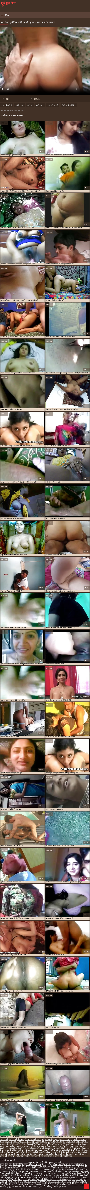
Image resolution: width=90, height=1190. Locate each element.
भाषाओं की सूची (41, 1185)
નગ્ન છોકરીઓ (32, 1170)
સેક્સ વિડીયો (47, 1166)
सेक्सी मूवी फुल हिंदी (81, 1154)
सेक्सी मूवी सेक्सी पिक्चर (63, 1156)
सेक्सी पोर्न (3, 1187)
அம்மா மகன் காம (70, 1177)
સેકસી (44, 1183)
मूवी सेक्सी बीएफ (82, 1143)
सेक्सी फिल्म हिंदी (23, 1179)
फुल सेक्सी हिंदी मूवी (12, 1143)
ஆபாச (11, 1187)
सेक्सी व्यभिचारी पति (52, 105)
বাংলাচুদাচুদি (54, 1175)
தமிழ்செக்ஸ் (26, 1168)
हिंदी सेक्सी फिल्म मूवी (46, 1170)
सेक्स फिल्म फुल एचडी (61, 1145)
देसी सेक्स (18, 1187)
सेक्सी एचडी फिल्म (32, 1172)
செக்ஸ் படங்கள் (79, 1185)
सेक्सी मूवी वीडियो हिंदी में (45, 1156)
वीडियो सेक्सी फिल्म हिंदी (41, 1168)
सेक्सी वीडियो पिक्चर (13, 1173)
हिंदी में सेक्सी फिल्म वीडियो (13, 1185)
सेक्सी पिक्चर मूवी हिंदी (78, 1145)
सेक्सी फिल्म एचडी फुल (25, 1147)
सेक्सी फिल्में (47, 1172)
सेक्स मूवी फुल (19, 1172)
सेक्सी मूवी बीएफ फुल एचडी (9, 1156)
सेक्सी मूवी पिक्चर (45, 1152)
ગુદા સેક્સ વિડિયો (19, 1170)
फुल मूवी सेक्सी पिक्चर (33, 1141)
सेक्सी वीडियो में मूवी (60, 1172)
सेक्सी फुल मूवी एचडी (45, 1150)
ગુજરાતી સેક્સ (73, 1172)
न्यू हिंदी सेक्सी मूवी (37, 1139)
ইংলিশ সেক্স (63, 1164)
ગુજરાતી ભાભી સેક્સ (40, 1164)
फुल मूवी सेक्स (61, 1170)
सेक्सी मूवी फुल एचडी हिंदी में (43, 1154)
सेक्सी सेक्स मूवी (5, 1164)
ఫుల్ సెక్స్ (7, 1177)
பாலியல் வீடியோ (29, 1175)
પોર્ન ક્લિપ (17, 1175)
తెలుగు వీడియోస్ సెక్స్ (29, 1177)
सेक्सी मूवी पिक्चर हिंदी (61, 1152)
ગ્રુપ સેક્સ (15, 1177)
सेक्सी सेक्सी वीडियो (57, 1168)
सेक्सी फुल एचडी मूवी (17, 1150)
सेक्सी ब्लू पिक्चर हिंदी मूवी (13, 1152)
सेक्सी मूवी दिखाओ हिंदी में (68, 105)
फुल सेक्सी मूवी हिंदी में (64, 1141)
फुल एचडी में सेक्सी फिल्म (53, 1139)
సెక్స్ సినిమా (53, 1164)
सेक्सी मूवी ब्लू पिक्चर (27, 1156)
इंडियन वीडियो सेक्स (12, 1168)
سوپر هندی (52, 1185)
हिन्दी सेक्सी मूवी (28, 1173)
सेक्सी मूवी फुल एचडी (7, 1154)
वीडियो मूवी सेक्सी (73, 1183)
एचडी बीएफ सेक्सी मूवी (21, 1139)
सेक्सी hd (29, 105)
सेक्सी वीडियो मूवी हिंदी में (69, 1175)
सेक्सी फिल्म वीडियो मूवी (80, 1173)
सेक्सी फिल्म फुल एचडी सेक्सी (77, 1170)
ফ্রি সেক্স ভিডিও (56, 1177)
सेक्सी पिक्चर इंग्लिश (30, 1187)
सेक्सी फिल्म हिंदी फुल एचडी (50, 1149)
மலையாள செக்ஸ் (42, 1173)
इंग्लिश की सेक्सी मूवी (33, 1166)
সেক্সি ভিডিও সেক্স (16, 1183)
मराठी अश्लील (43, 1175)
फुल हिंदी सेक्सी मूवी (27, 1143)
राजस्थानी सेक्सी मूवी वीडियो (9, 1145)
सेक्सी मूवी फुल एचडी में (24, 1154)
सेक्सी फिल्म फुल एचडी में (43, 1147)
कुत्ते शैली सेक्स (19, 105)
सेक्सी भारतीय (39, 105)
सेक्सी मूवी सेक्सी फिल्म (38, 1181)
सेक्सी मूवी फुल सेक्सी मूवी (63, 1154)
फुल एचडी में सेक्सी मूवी (72, 1139)
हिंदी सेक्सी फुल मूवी (72, 1168)
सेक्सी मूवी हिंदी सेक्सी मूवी (22, 1164)
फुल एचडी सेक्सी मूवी (16, 1141)
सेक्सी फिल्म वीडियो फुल (8, 1149)
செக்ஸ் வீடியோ (6, 1172)
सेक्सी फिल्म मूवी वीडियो (57, 1179)
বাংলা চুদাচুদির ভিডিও (77, 1164)
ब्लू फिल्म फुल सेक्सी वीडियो (65, 1143)
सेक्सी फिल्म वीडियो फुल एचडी (28, 1149)
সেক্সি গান (4, 1166)
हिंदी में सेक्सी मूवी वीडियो (39, 1179)
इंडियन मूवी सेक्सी (6, 1139)
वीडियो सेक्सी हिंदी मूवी (28, 1145)
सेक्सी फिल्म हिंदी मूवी (68, 1149)
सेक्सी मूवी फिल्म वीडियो (78, 1152)
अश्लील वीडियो (29, 1185)
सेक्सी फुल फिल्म (31, 1150)
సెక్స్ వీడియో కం (10, 1179)
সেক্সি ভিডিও (43, 1177)
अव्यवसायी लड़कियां (6, 105)
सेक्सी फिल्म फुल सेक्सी (61, 1147)
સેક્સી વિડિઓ (6, 1175)
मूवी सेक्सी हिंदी (69, 1166)
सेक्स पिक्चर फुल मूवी (45, 1145)
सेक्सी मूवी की (58, 1166)
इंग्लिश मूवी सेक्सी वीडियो (57, 1183)
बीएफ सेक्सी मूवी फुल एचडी (45, 1143)
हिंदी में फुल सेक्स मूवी (17, 1166)
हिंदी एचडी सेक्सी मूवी (75, 1181)
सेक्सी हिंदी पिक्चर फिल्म (32, 1183)
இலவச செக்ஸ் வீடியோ (61, 1173)
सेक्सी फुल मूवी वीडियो (62, 1150)
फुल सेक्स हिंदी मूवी (48, 1141)
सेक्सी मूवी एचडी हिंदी (30, 1152)
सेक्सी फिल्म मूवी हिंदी (78, 1147)
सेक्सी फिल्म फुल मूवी (75, 1179)
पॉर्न (41, 1172)
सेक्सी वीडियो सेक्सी (64, 1185)
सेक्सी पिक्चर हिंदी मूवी (8, 1147)
